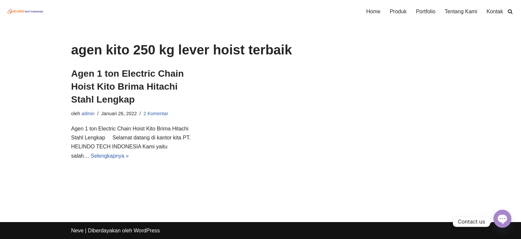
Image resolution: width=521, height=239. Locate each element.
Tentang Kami (461, 11)
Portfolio (426, 11)
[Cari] (510, 11)
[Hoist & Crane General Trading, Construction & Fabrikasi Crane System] (25, 11)
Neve (77, 230)
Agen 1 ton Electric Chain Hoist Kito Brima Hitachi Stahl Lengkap (127, 86)
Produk (398, 11)
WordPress (147, 230)
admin (87, 113)
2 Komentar (156, 113)
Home (373, 11)
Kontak (494, 11)
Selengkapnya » (110, 156)
